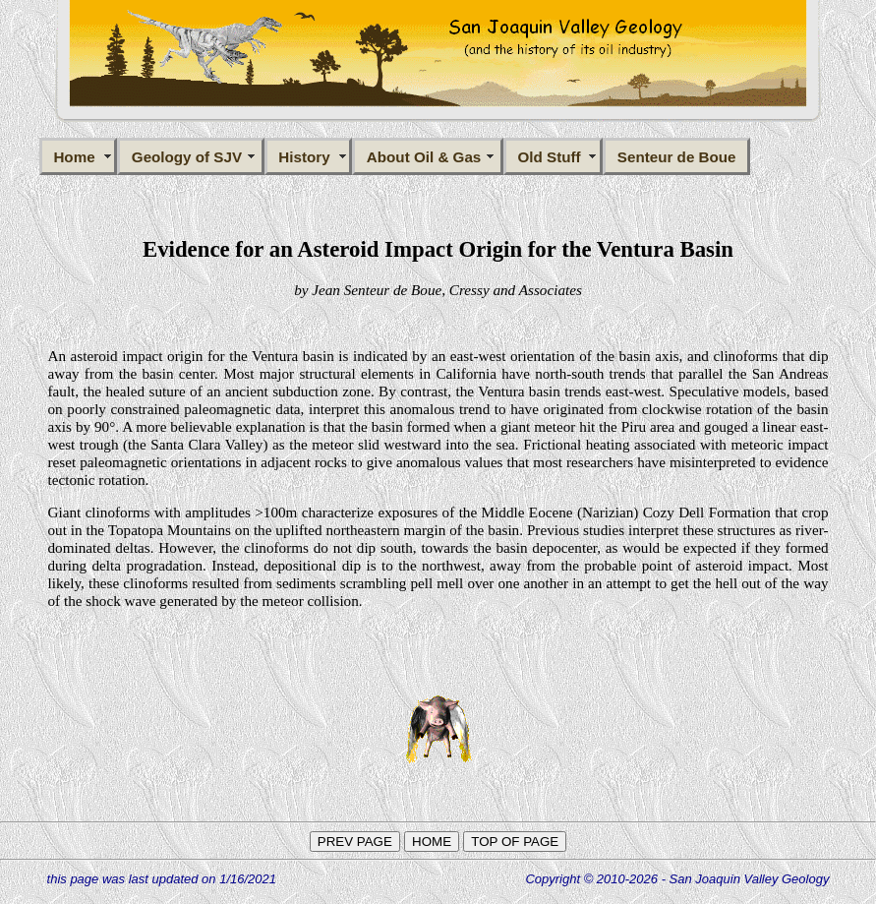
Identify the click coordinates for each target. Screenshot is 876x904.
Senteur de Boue (676, 157)
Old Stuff (554, 157)
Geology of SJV (191, 157)
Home (78, 157)
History (308, 157)
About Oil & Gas (428, 157)
